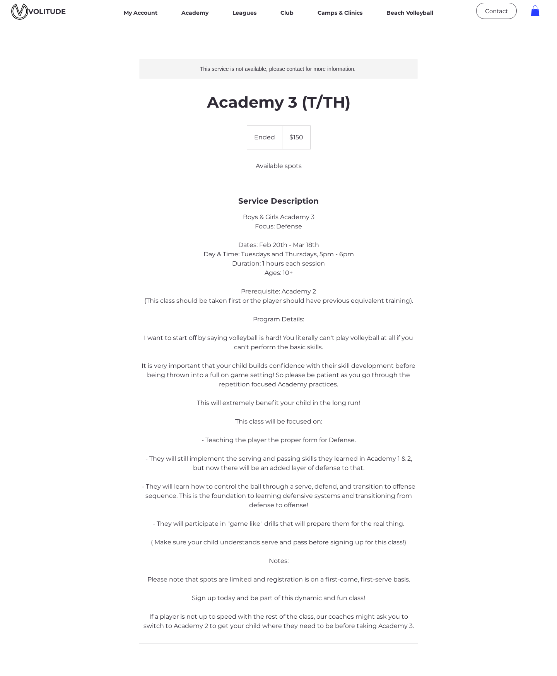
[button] (535, 10)
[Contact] (496, 11)
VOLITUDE (47, 11)
